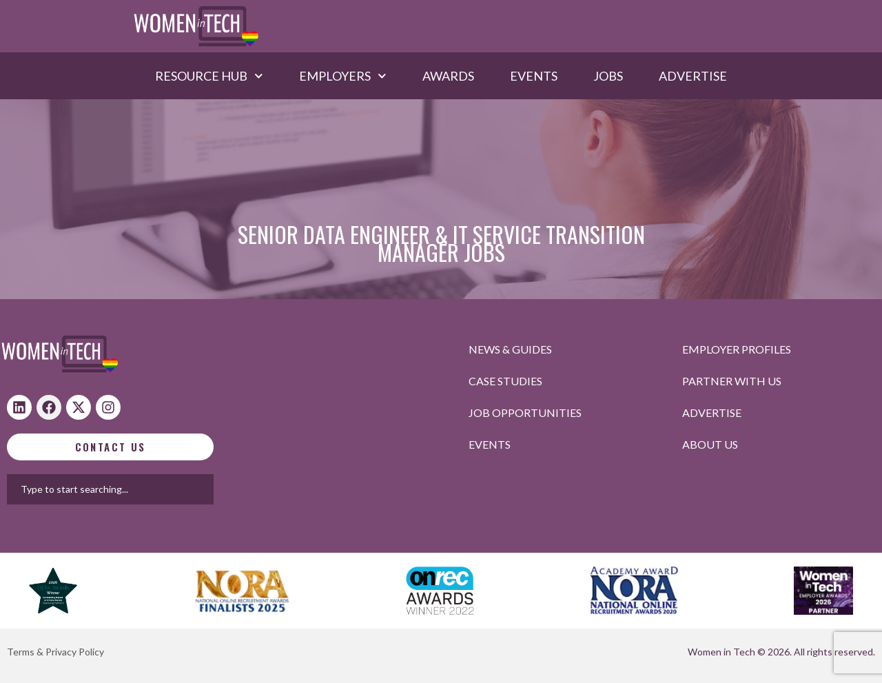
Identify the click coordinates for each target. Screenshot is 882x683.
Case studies (505, 380)
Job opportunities (525, 412)
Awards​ (448, 76)
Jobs (608, 76)
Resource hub (209, 76)
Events (533, 76)
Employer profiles (736, 349)
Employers (343, 76)
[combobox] (158, 489)
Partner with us (731, 380)
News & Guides (510, 349)
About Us (710, 444)
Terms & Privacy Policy (55, 651)
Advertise (693, 76)
